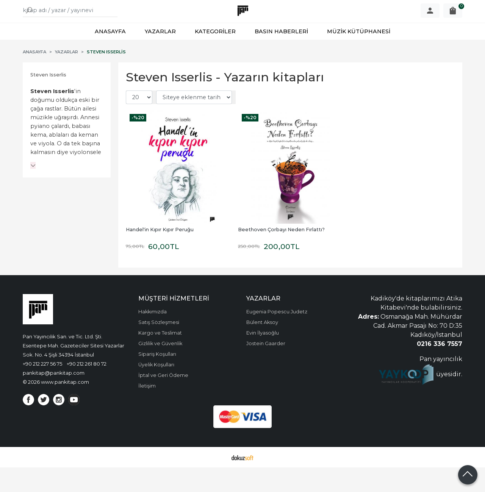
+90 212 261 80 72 (86, 388)
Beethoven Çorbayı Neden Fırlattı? (281, 254)
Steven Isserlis (48, 99)
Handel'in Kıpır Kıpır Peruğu (160, 254)
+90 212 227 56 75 (42, 388)
